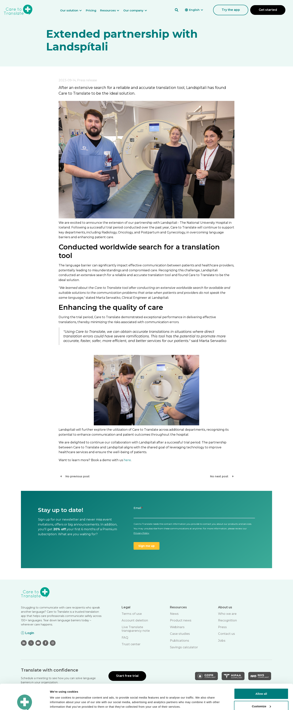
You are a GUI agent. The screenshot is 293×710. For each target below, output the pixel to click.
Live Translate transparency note (136, 629)
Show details (59, 702)
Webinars (177, 627)
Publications (179, 640)
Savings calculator (184, 647)
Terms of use (132, 614)
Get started (268, 10)
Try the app (231, 10)
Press (222, 627)
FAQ (125, 637)
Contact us (226, 634)
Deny (261, 694)
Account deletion (135, 620)
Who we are (227, 614)
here (127, 460)
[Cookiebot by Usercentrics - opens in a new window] (24, 702)
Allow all (261, 670)
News (174, 614)
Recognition (227, 620)
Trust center (131, 644)
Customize (261, 682)
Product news (180, 620)
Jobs (221, 640)
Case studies (180, 634)
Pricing (91, 10)
